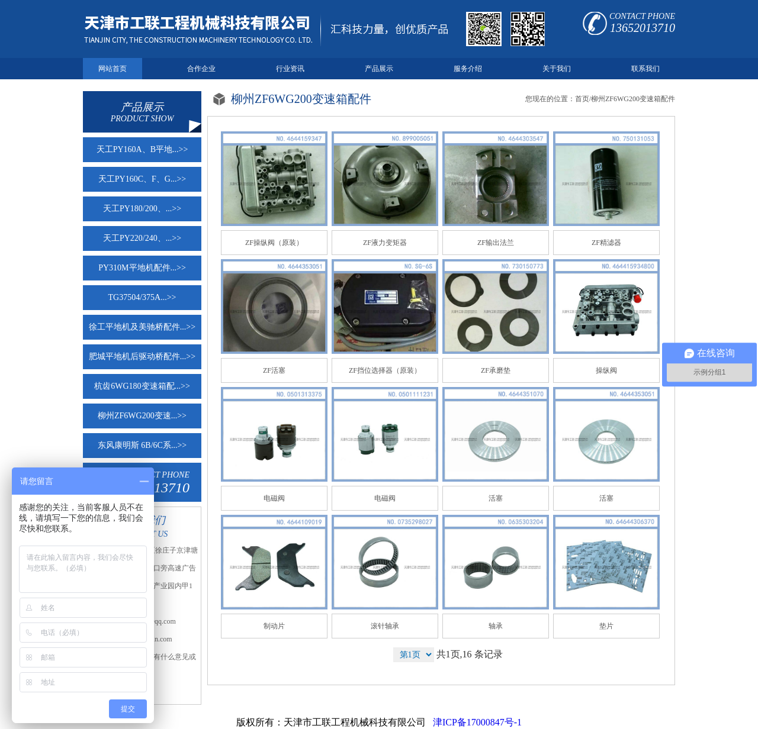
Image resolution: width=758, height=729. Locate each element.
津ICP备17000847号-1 (476, 722)
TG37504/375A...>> (142, 297)
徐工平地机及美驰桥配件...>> (142, 326)
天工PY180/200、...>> (142, 208)
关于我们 (556, 68)
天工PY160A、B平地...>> (142, 149)
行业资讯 (290, 68)
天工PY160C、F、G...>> (142, 179)
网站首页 (112, 68)
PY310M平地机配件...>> (142, 267)
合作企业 (201, 68)
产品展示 (379, 68)
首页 (582, 99)
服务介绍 (468, 68)
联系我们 (645, 68)
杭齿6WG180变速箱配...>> (142, 386)
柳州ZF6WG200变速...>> (142, 415)
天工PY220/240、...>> (142, 238)
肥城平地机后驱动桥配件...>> (142, 356)
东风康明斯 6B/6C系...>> (142, 445)
